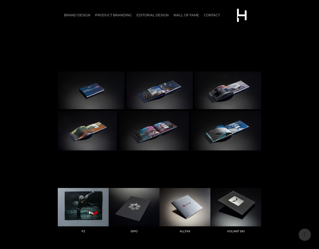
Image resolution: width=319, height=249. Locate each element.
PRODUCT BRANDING (113, 15)
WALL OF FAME (186, 15)
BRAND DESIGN (77, 15)
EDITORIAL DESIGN (153, 15)
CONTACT (212, 15)
